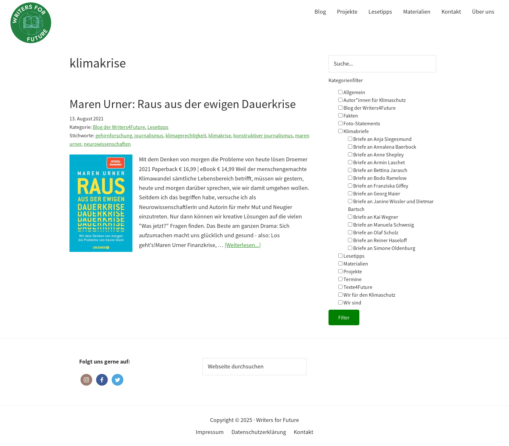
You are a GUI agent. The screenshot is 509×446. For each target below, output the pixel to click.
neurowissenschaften (107, 144)
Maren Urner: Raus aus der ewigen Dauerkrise (182, 103)
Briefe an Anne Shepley (375, 154)
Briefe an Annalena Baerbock (382, 146)
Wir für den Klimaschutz (366, 294)
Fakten (348, 115)
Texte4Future (355, 287)
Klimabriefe (353, 131)
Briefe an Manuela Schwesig (381, 224)
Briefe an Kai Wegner (373, 217)
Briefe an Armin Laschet (376, 162)
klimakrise (219, 135)
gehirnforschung (113, 135)
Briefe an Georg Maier (374, 193)
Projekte (350, 271)
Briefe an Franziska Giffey (378, 185)
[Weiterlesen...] (243, 245)
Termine (350, 279)
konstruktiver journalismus (263, 135)
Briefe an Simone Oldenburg (381, 248)
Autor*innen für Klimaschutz (372, 100)
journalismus (148, 135)
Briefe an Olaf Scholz (373, 232)
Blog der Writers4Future (119, 127)
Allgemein (351, 92)
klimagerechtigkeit (186, 135)
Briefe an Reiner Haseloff (377, 240)
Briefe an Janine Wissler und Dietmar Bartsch (391, 205)
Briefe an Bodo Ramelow (377, 178)
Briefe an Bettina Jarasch (377, 170)
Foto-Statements (359, 123)
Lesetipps (157, 127)
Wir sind (349, 302)
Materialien (353, 263)
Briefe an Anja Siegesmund (380, 139)
